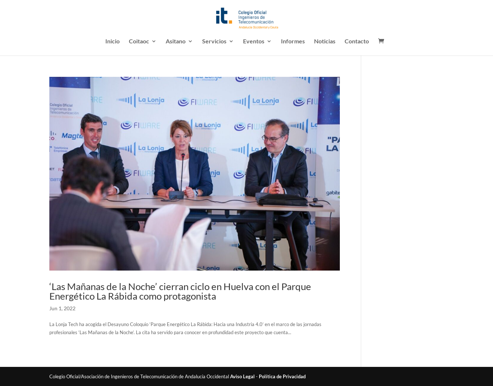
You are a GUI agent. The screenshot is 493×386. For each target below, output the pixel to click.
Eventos (253, 41)
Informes (293, 41)
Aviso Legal (242, 376)
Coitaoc (139, 41)
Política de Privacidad (282, 376)
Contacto (357, 41)
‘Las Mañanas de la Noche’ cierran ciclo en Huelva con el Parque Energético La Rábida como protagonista (180, 291)
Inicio (112, 41)
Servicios (214, 41)
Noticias (324, 41)
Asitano (176, 41)
